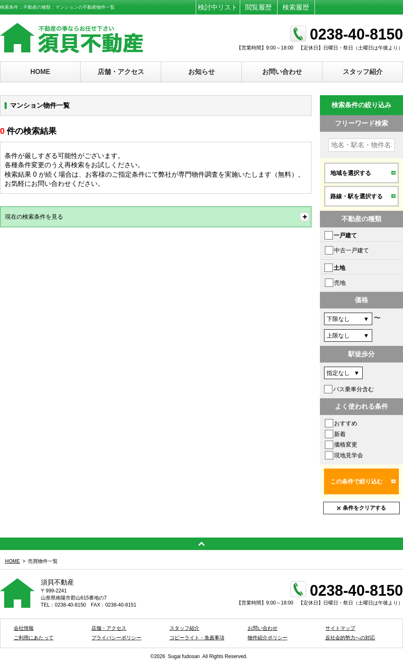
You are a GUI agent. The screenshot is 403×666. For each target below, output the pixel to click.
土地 (339, 268)
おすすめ (345, 423)
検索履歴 (296, 7)
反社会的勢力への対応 (350, 638)
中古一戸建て (351, 250)
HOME (40, 71)
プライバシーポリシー (116, 638)
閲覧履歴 (258, 7)
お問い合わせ (282, 71)
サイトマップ (340, 628)
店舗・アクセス (121, 71)
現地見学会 (348, 455)
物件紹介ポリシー (268, 638)
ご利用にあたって (34, 638)
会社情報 (24, 628)
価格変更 (345, 444)
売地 (340, 282)
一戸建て (345, 235)
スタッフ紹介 (363, 71)
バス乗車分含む (353, 389)
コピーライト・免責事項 (197, 638)
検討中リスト (218, 7)
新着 (340, 434)
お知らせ (201, 71)
